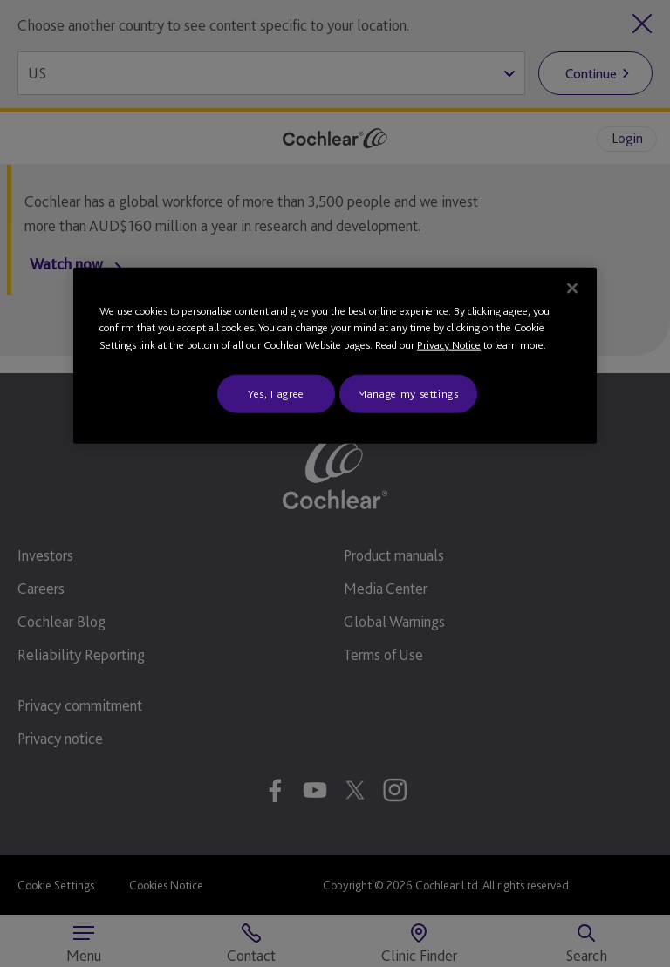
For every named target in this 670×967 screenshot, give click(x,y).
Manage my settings (408, 393)
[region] (335, 355)
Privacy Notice (449, 344)
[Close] (572, 288)
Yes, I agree (276, 393)
